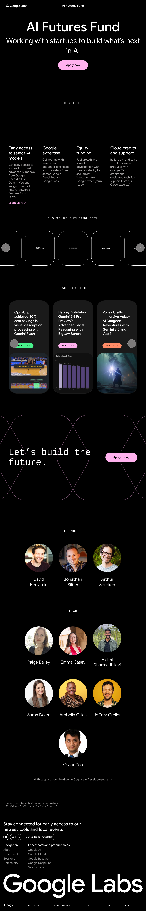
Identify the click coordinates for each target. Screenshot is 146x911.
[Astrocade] (106, 248)
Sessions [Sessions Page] (9, 858)
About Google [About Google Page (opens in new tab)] (34, 905)
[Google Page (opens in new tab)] (8, 906)
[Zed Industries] (40, 248)
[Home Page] (16, 6)
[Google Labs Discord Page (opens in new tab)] (6, 837)
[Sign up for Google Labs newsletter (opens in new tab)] (39, 837)
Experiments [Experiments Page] (11, 854)
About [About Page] (7, 850)
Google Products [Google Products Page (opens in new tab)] (62, 905)
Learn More (18, 203)
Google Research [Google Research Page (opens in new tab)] (39, 858)
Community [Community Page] (10, 863)
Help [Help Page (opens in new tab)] (127, 905)
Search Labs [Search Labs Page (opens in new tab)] (36, 867)
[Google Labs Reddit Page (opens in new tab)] (13, 837)
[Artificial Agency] (73, 248)
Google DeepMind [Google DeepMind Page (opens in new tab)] (39, 863)
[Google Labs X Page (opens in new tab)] (19, 837)
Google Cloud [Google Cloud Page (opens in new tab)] (37, 854)
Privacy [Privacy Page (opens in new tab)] (88, 905)
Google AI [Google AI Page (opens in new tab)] (34, 850)
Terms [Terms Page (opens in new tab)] (108, 905)
